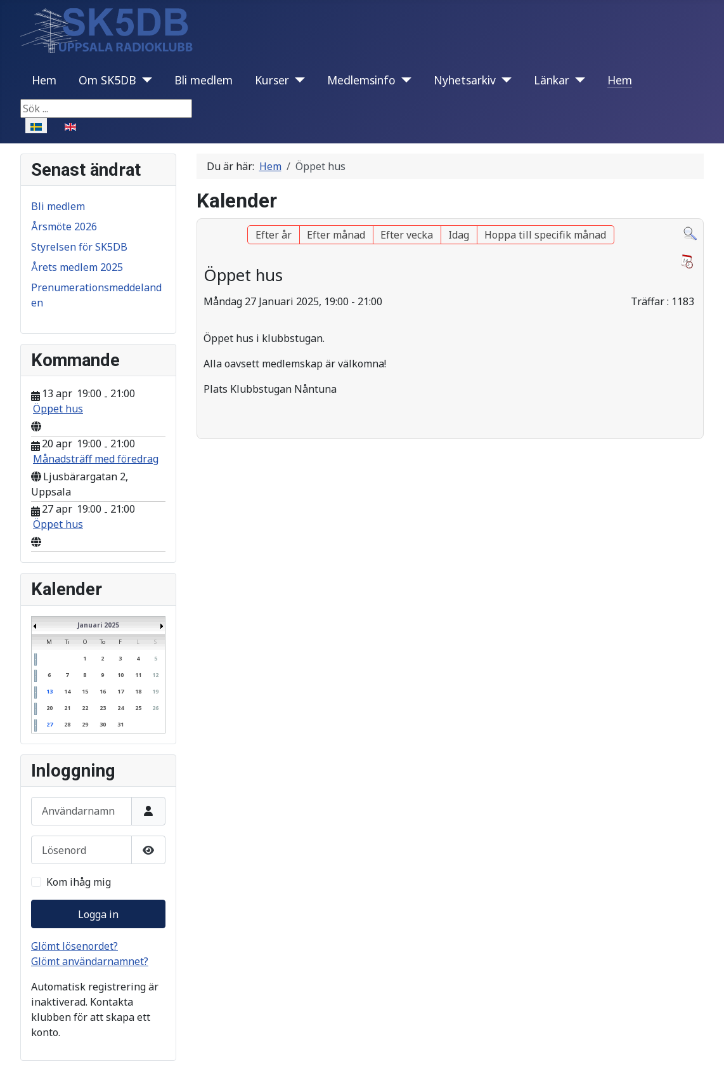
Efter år (273, 235)
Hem (44, 80)
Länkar (551, 80)
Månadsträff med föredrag (95, 459)
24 (120, 708)
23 (103, 708)
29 (85, 724)
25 (138, 708)
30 (103, 724)
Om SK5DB (107, 80)
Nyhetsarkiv (465, 80)
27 (49, 724)
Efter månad (336, 235)
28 (67, 724)
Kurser (272, 80)
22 (85, 708)
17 (120, 691)
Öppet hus (58, 409)
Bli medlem (203, 80)
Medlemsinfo (361, 80)
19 (155, 691)
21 (67, 708)
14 (67, 691)
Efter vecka (406, 235)
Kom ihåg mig (78, 882)
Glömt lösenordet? (74, 946)
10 (120, 675)
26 (155, 708)
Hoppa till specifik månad (545, 235)
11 (138, 675)
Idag (458, 235)
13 (49, 691)
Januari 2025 (98, 625)
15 (85, 691)
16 (103, 691)
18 (138, 691)
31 (120, 724)
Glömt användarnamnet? (89, 961)
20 (49, 708)
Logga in (98, 914)
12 (155, 675)
